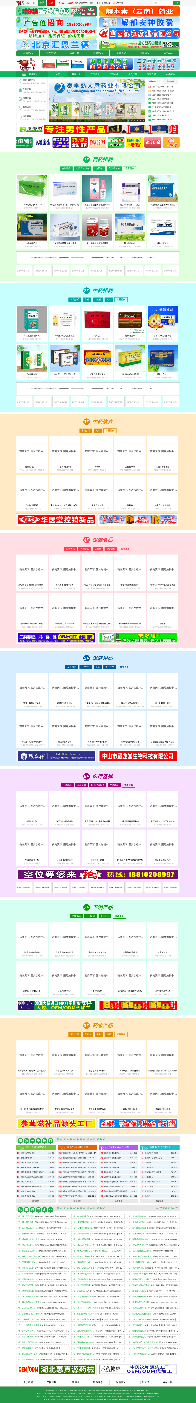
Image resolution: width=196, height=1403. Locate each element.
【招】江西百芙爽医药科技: (83, 1245)
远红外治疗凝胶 (46, 1297)
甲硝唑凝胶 (39, 1216)
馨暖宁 (163, 623)
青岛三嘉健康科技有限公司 (32, 825)
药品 (74, 1399)
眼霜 (109, 1034)
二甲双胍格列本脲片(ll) (32, 205)
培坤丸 (155, 1279)
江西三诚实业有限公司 (162, 588)
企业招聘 (170, 74)
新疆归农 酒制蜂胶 (45, 1279)
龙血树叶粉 (130, 467)
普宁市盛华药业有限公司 (65, 339)
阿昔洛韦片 (153, 1274)
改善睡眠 (36, 101)
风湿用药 (34, 92)
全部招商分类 (33, 74)
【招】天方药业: (78, 1291)
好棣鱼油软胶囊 (48, 1257)
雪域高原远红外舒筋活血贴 (158, 1245)
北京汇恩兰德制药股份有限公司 (97, 208)
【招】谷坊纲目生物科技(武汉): (85, 1359)
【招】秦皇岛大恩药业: (136, 1222)
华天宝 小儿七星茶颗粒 (64, 336)
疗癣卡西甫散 (170, 1291)
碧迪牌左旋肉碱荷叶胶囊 (69, 1308)
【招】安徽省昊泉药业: (81, 1239)
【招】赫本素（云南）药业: (28, 1239)
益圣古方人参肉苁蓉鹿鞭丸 (162, 1262)
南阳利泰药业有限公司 (162, 956)
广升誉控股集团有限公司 (32, 247)
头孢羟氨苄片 (32, 243)
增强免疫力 (27, 101)
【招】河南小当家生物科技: (83, 1354)
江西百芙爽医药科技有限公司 (64, 1074)
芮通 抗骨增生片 (67, 1234)
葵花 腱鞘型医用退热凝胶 (66, 1268)
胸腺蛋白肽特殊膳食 (104, 1222)
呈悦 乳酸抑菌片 (65, 991)
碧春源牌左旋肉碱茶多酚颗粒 (47, 1308)
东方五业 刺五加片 (32, 336)
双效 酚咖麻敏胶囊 (53, 1348)
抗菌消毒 (76, 916)
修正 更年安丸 (40, 1348)
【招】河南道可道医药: (26, 1331)
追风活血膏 (130, 336)
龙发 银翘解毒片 (172, 1354)
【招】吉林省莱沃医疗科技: (28, 1319)
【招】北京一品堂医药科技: (83, 1274)
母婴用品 (71, 667)
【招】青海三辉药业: (135, 1233)
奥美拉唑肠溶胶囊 (165, 1274)
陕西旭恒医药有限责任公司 (130, 588)
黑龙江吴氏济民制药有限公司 (130, 339)
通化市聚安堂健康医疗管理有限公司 (32, 588)
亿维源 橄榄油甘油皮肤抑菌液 (173, 1342)
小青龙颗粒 (114, 1320)
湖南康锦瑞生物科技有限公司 (97, 706)
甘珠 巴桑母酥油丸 (97, 374)
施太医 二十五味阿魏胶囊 (64, 374)
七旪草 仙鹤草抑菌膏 (103, 1245)
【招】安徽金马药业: (135, 1319)
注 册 (50, 2)
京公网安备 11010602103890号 (147, 1393)
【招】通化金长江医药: (136, 1291)
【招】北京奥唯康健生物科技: (84, 1222)
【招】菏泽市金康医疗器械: (138, 1285)
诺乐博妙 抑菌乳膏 (116, 1354)
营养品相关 (114, 168)
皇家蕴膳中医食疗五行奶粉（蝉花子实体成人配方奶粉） (97, 624)
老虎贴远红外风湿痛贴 (123, 1342)
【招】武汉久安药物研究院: (83, 1256)
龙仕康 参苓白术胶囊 (130, 374)
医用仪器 (34, 110)
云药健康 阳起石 (58, 1342)
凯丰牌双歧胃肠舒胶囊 (64, 623)
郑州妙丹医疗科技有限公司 (130, 745)
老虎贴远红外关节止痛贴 (105, 1342)
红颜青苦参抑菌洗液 (101, 1262)
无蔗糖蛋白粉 (64, 1285)
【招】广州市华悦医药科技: (138, 1354)
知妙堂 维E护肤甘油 (64, 1070)
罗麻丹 (149, 1297)
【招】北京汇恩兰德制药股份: (139, 1314)
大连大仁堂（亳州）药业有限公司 (32, 470)
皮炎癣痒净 (97, 991)
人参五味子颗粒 (159, 1222)
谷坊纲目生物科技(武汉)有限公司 (97, 1074)
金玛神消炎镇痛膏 (151, 1320)
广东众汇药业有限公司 (32, 1113)
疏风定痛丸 (112, 1234)
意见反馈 (144, 1382)
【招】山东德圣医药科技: (27, 1228)
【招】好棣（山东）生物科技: (29, 1256)
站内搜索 (98, 1382)
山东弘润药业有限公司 (130, 994)
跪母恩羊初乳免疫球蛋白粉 (156, 1337)
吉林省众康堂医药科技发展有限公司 (32, 745)
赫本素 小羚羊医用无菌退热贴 (51, 1239)
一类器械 (67, 785)
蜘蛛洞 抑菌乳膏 (101, 1354)
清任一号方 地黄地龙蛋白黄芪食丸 (172, 1297)
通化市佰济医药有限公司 (130, 509)
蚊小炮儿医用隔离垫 (112, 1302)
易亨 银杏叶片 (115, 1216)
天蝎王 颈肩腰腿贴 (65, 860)
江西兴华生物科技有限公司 (161, 99)
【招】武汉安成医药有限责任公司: (86, 1268)
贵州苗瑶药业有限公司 (64, 863)
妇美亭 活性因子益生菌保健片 (97, 703)
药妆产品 (75, 1034)
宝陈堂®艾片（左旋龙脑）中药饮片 (65, 505)
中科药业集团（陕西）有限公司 (163, 119)
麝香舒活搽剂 (49, 1216)
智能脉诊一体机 (97, 860)
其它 (109, 299)
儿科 (87, 299)
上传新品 (170, 81)
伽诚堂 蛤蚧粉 (32, 505)
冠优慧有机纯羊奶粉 (175, 1337)
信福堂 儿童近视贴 (163, 860)
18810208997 (67, 3)
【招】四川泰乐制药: (80, 1319)
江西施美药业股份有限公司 (130, 208)
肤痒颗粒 (104, 1320)
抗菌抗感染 (35, 83)
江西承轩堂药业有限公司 (161, 115)
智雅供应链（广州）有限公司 (64, 588)
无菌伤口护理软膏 (130, 1109)
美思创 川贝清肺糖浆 (99, 1285)
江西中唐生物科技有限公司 (161, 95)
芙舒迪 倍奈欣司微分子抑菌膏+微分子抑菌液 (58, 1302)
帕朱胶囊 (58, 1291)
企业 (98, 3)
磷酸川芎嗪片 (162, 243)
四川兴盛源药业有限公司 (97, 470)
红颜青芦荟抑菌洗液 (117, 1262)
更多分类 (27, 116)
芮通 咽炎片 (32, 374)
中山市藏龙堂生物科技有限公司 (162, 745)
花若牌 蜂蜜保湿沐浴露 (64, 1109)
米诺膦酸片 (44, 1314)
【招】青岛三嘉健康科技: (82, 1302)
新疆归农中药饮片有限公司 (32, 627)
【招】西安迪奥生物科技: (137, 1245)
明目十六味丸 (162, 374)
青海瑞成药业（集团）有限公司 (163, 91)
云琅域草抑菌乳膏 (130, 952)
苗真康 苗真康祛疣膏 (65, 952)
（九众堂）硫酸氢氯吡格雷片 (162, 205)
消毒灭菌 (81, 785)
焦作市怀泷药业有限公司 (97, 956)
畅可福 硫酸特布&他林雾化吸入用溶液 (64, 205)
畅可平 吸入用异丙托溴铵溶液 (158, 1331)
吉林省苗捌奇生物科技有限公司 (162, 706)
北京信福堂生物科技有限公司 (162, 863)
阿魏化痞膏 (155, 1302)
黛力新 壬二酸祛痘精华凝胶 (32, 1109)
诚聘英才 (121, 1382)
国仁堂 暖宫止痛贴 (163, 703)
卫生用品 (105, 916)
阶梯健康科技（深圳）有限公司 (97, 863)
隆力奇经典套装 (64, 1297)
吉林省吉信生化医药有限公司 (162, 247)
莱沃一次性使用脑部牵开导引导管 (52, 1320)
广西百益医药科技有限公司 (130, 825)
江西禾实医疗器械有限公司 (162, 994)
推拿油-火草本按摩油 (130, 703)
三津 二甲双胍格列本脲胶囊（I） (112, 1325)
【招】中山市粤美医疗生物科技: (140, 1348)
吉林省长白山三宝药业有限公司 (97, 509)
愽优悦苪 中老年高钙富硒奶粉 (162, 585)
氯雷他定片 (96, 1348)
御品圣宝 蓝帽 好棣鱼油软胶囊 (97, 585)
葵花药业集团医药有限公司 (162, 339)
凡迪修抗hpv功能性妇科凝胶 (45, 1337)
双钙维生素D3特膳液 (65, 585)
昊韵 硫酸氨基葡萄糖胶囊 (97, 243)
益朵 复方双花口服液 (167, 1325)
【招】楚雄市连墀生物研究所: (139, 1256)
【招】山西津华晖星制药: (137, 1274)
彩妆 (99, 1034)
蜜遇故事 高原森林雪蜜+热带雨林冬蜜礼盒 (69, 1279)
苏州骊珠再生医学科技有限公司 (64, 994)
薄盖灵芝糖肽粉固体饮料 (123, 1222)
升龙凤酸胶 (162, 952)
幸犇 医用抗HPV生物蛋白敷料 (97, 821)
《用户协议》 (129, 1396)
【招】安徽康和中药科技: (27, 1262)
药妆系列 (42, 119)
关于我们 (28, 1382)
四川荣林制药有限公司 (64, 470)
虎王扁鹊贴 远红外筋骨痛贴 (102, 1239)
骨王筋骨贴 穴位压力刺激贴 (162, 821)
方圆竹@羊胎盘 (162, 467)
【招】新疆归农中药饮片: (27, 1279)
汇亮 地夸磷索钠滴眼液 (178, 1314)
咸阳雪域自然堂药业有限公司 (97, 378)
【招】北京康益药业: (135, 1325)
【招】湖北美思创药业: (81, 1285)
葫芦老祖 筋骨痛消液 (130, 742)
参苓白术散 (118, 1228)
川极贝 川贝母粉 (65, 467)
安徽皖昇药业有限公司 (162, 509)
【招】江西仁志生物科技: (27, 1251)
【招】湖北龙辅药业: (80, 1296)
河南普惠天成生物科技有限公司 (163, 111)
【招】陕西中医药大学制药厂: (139, 1279)
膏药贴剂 (26, 110)
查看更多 (129, 168)
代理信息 (95, 74)
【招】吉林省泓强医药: (26, 1233)
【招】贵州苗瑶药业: (25, 1268)
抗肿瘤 (43, 83)
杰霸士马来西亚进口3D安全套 (53, 1325)
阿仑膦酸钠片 (130, 243)
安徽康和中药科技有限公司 (130, 470)
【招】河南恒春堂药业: (26, 1308)
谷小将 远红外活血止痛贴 (117, 1279)
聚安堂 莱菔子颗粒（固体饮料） (32, 585)
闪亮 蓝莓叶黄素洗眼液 (97, 742)
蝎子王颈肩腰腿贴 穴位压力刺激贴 (178, 1285)
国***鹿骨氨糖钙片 (100, 1337)
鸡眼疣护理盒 (32, 821)
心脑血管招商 (82, 168)
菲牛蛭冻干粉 (53, 1262)
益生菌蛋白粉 (53, 1285)
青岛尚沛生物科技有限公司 (32, 956)
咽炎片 (109, 1228)
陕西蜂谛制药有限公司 (64, 1113)
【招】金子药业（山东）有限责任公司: (88, 1308)
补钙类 (43, 101)
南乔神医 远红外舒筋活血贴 (130, 991)
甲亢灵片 (66, 1291)
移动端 (107, 3)
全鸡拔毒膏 (165, 1302)
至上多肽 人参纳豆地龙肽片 (115, 1308)
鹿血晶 (62, 1262)
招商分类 (76, 74)
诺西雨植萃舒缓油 (162, 1109)
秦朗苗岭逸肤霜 (59, 1360)
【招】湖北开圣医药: (25, 1216)
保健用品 (144, 53)
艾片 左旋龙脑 (97, 505)
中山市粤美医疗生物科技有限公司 (130, 863)
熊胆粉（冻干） (32, 467)
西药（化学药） (30, 80)
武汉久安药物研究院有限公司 (64, 247)
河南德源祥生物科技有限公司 (97, 745)
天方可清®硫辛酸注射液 (95, 1291)
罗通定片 (95, 1325)
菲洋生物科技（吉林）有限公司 (130, 247)
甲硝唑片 (177, 1274)
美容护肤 (109, 667)
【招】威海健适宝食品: (81, 1279)
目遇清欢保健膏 (64, 742)
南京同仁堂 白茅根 (163, 505)
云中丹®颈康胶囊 (173, 1222)
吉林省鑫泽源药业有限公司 (130, 378)
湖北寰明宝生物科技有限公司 (130, 1074)
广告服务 (51, 1382)
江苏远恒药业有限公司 (162, 1113)
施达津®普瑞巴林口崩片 (130, 205)
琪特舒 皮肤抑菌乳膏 (97, 952)
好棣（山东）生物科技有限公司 (97, 588)
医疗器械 (168, 53)
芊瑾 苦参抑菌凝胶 (32, 952)
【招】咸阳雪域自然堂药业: (83, 1331)
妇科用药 (42, 92)
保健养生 (27, 98)
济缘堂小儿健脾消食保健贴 (51, 1274)
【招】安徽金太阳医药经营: (28, 1314)
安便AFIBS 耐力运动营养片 (105, 1274)
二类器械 (114, 785)
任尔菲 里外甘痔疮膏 (32, 991)
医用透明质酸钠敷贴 (97, 1109)
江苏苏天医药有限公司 (97, 247)
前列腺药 (75, 299)
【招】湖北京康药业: (25, 1291)
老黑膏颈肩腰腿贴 (64, 703)
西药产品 (51, 53)
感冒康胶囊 (149, 1268)
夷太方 (156, 1297)
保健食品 (121, 53)
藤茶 (55, 1297)
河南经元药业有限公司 (64, 745)
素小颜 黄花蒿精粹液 (122, 1360)
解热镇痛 (26, 83)
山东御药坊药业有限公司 (163, 825)
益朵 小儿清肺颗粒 (151, 1325)
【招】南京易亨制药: (80, 1216)
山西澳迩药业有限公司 (32, 208)
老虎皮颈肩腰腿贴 (157, 1285)
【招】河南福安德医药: (81, 1325)
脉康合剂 (42, 1228)
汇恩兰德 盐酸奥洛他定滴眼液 (97, 205)
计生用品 (86, 667)
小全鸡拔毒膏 (175, 1302)
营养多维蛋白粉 (40, 1285)
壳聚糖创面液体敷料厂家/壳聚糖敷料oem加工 (51, 1222)
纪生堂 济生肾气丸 (157, 1354)
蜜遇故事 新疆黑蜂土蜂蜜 (32, 623)
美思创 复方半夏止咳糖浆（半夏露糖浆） (124, 1285)
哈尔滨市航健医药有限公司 (162, 208)
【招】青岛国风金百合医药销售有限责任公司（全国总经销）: (98, 1251)
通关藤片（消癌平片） (155, 1291)
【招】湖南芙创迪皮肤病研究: (29, 1302)
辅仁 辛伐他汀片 (59, 1331)
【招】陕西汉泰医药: (25, 1245)
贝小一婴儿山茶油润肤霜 (130, 1070)
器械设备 (42, 110)
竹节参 (97, 467)
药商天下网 (29, 3)
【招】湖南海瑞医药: (80, 1233)
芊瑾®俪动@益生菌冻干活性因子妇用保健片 (165, 1216)
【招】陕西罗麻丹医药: (136, 1296)
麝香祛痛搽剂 (61, 1216)
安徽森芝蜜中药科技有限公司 (64, 509)
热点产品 (132, 74)
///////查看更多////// (167, 1208)
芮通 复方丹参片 (53, 1234)
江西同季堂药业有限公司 (32, 509)
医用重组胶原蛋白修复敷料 (64, 1245)
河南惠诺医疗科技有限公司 (64, 825)
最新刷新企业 (154, 81)
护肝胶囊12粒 (103, 1297)
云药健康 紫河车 (44, 1342)
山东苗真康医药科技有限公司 (64, 956)
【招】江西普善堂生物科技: (138, 1308)
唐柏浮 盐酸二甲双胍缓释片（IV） (108, 1257)
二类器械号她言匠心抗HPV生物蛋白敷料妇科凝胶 (169, 1239)
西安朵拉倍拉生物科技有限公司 (97, 627)
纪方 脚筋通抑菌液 (163, 991)
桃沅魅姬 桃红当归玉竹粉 (130, 623)
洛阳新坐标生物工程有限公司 (162, 103)
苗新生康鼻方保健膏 (32, 703)
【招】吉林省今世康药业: (82, 1228)
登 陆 (41, 2)
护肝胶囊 (93, 1297)
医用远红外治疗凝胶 (99, 1279)
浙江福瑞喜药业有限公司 (65, 208)
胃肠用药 (26, 92)
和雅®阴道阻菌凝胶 (64, 821)
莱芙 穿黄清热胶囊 (57, 1314)
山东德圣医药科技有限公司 (64, 627)
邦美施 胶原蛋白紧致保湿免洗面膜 (162, 1070)
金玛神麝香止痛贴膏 (167, 1320)
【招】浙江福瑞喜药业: (136, 1331)
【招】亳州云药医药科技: (27, 1342)
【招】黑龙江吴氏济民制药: (138, 1302)
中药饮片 (74, 53)
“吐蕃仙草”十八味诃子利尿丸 (106, 1331)
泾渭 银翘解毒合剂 (176, 1279)
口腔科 (98, 299)
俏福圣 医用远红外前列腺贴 (155, 1234)
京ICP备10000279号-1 (142, 1390)
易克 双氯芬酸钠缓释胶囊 (99, 1216)
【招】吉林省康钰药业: (81, 1348)
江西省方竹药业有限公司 (163, 470)
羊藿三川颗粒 (95, 1320)
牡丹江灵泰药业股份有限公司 (97, 339)
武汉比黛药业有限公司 (162, 1074)
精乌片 (149, 1222)
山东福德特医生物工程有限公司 (97, 825)
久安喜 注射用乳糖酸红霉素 (64, 243)
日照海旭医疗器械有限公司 (32, 1074)
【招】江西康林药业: (25, 1337)
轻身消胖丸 (163, 1279)
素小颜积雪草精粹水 (97, 1070)
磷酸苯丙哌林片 (99, 1228)
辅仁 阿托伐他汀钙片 (44, 1331)
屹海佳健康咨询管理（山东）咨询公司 (130, 706)
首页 (57, 74)
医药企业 (114, 74)
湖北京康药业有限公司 (64, 378)
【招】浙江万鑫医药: (25, 1348)
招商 (91, 3)
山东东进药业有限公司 (32, 863)
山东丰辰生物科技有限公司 (162, 627)
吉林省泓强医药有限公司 (32, 378)
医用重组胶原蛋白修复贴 (44, 1245)
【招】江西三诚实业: (25, 1285)
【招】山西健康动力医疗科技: (84, 1314)
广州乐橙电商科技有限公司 (97, 1113)
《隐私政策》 (139, 1396)
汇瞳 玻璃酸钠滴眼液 (160, 1314)
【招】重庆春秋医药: (135, 1268)
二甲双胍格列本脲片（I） (111, 1348)
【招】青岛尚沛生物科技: (137, 1216)
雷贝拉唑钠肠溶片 (107, 1268)
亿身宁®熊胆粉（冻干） (161, 1257)
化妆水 (88, 1034)
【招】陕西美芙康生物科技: (138, 1239)
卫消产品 (98, 53)
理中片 (97, 336)
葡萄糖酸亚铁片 (115, 1297)
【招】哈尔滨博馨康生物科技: (139, 1262)
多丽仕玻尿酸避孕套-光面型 (162, 742)
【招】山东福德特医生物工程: (139, 1251)
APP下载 (119, 3)
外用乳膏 (90, 916)
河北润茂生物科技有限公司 (130, 1113)
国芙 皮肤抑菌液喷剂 (173, 1308)
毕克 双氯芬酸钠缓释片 (98, 1234)
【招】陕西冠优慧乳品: (136, 1337)
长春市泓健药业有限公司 (32, 339)
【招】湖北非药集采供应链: (28, 1296)
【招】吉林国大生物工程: (82, 1337)
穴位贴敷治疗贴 (32, 860)
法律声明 (74, 1382)
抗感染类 (99, 168)
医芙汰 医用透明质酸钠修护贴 (130, 860)
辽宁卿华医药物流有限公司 (161, 107)
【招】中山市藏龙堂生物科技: (29, 1325)
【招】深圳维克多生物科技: (83, 1342)
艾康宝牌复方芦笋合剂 (55, 1228)
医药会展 (151, 74)
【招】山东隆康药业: (25, 1274)
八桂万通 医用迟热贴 (130, 821)
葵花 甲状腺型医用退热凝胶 (45, 1268)
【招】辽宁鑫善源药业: (136, 1228)
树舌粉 (130, 505)
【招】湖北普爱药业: (25, 1222)
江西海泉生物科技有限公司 (97, 994)
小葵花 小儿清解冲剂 (162, 336)
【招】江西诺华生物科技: (82, 1262)
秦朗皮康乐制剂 (46, 1360)
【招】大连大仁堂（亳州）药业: (30, 1354)
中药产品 (28, 53)
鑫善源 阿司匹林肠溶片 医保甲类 (159, 1228)
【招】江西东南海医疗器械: (28, 1359)
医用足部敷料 (114, 1337)
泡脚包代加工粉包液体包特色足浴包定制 (32, 1071)
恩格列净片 (174, 1268)
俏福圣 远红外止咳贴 (174, 1234)
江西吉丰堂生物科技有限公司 (162, 87)
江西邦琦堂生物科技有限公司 (32, 994)
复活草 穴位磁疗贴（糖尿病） (108, 1314)
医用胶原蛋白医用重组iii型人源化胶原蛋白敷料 (55, 1251)
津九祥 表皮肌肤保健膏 (32, 742)
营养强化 (111, 549)
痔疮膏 (37, 1274)
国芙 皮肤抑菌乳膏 (157, 1308)
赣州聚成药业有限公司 (130, 956)
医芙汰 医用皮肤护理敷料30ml (165, 1348)
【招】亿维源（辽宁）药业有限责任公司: (144, 1342)
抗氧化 (98, 549)
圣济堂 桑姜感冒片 (161, 1268)
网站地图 (168, 1382)
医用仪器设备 (97, 785)
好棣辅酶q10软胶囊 (63, 1257)
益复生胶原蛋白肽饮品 (130, 585)
